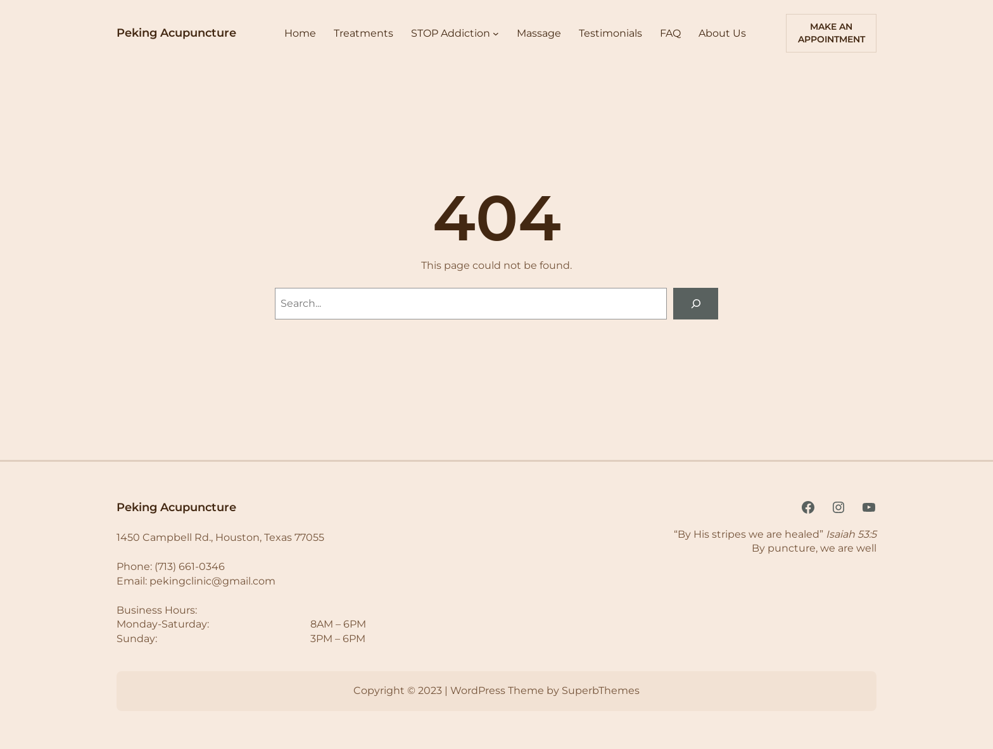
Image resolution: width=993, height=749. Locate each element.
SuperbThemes (601, 690)
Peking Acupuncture (176, 33)
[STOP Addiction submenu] (496, 33)
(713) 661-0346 (190, 566)
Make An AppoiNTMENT (831, 33)
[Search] (695, 303)
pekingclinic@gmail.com (212, 581)
